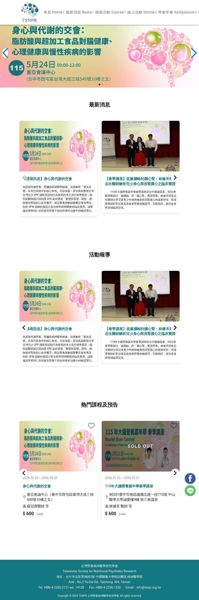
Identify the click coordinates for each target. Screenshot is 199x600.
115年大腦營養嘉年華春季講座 (129, 486)
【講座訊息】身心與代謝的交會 (47, 179)
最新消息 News (79, 12)
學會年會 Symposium (176, 12)
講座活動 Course (109, 12)
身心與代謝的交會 (37, 486)
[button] (99, 84)
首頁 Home (53, 12)
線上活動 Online (141, 12)
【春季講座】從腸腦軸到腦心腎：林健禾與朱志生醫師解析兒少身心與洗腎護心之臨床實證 (140, 181)
